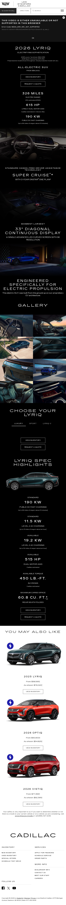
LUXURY (18, 423)
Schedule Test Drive (11, 861)
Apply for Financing (44, 852)
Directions (23, 10)
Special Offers (9, 858)
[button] (8, 10)
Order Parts (41, 858)
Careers (39, 878)
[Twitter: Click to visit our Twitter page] (9, 888)
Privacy (33, 898)
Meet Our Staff (42, 875)
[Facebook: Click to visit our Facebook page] (4, 888)
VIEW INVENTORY (33, 77)
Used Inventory (9, 855)
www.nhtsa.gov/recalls (24, 816)
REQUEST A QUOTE (33, 84)
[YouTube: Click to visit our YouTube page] (15, 888)
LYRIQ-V (47, 423)
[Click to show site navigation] (61, 10)
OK (33, 38)
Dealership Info (42, 870)
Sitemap (27, 898)
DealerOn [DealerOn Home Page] (20, 898)
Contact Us (40, 872)
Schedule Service (43, 855)
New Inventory (9, 852)
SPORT (33, 423)
